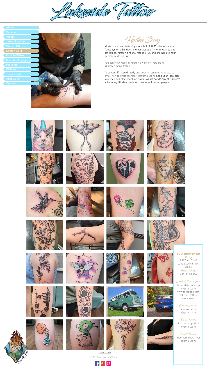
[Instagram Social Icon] (108, 363)
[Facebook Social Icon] (97, 363)
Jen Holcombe (15, 41)
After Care (12, 78)
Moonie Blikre (15, 55)
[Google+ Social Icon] (103, 363)
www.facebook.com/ (189, 292)
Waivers (11, 69)
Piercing (11, 64)
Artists (10, 36)
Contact (11, 83)
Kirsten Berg (14, 50)
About (10, 27)
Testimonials (14, 74)
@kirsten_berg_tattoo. (117, 66)
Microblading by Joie (19, 60)
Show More (105, 352)
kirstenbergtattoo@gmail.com (137, 76)
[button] (44, 135)
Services (11, 32)
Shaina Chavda (16, 46)
